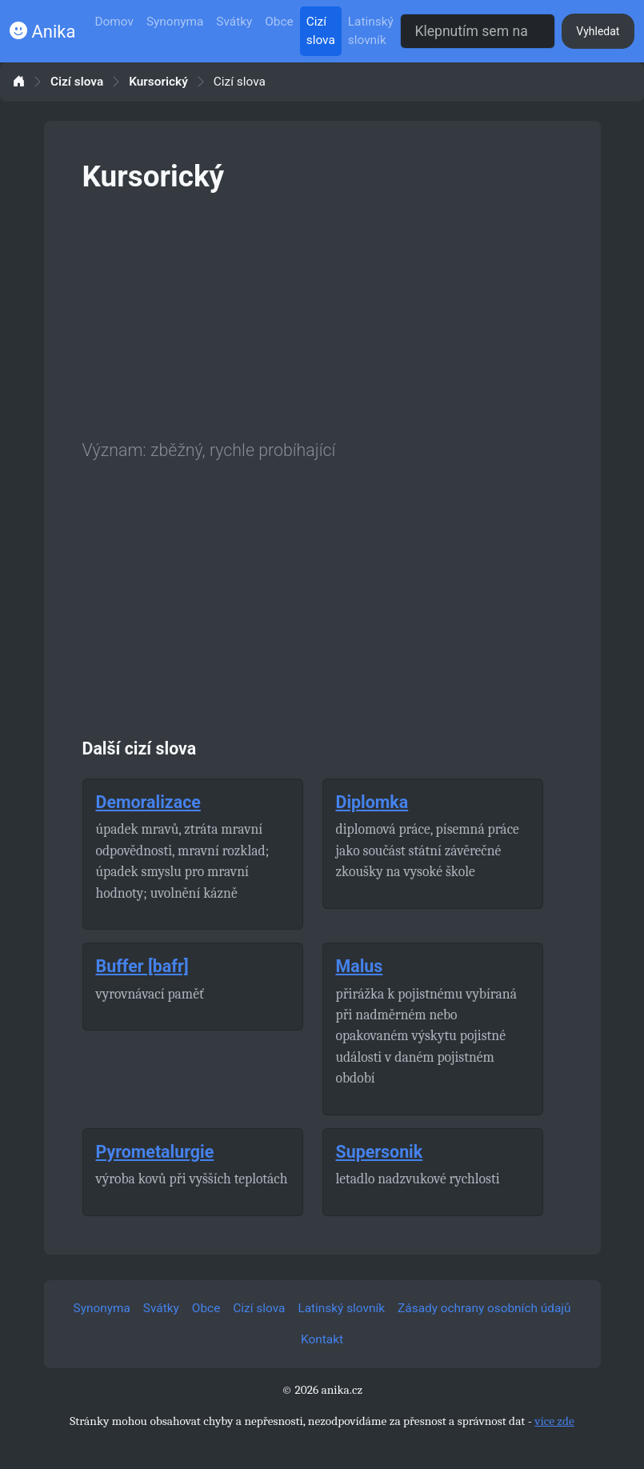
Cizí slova (320, 30)
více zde (554, 1421)
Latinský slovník (371, 30)
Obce (279, 21)
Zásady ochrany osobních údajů (484, 1308)
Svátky (234, 21)
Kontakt (322, 1339)
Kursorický (158, 82)
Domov (114, 21)
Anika (42, 32)
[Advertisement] (322, 313)
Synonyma (174, 21)
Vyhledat (597, 31)
